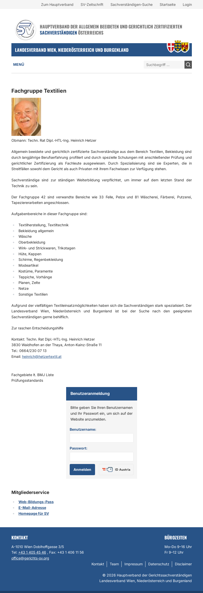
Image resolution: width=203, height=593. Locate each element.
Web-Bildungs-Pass (36, 502)
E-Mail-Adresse (32, 507)
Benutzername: (83, 429)
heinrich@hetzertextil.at (42, 356)
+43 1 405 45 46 (32, 552)
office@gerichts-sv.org (30, 558)
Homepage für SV (34, 513)
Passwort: (78, 448)
